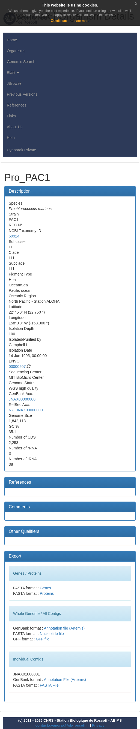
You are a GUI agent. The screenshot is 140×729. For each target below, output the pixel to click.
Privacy (98, 725)
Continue (58, 20)
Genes (45, 588)
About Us (15, 127)
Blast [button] (13, 72)
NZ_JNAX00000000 (26, 410)
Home (12, 40)
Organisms (16, 51)
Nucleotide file (52, 633)
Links (11, 116)
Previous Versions (22, 94)
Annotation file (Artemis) (64, 628)
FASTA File (49, 685)
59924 (14, 236)
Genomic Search (21, 62)
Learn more (81, 21)
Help (11, 138)
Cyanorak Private (21, 150)
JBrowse (14, 83)
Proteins (47, 593)
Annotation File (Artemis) (65, 679)
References (16, 105)
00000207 (17, 366)
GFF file (42, 639)
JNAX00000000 (22, 399)
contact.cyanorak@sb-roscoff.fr (62, 725)
